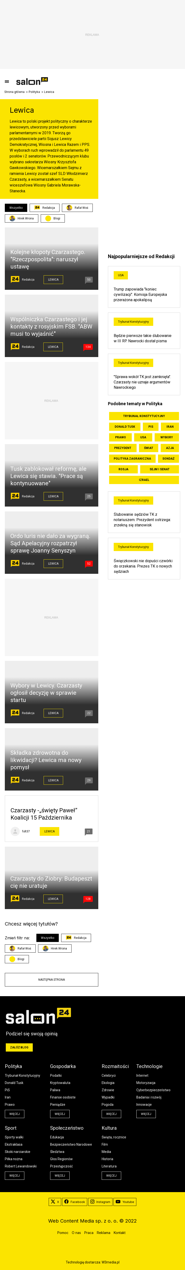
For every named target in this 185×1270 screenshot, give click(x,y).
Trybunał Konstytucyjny (133, 321)
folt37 (26, 831)
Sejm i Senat (160, 469)
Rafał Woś (77, 208)
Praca (88, 1233)
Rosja (123, 469)
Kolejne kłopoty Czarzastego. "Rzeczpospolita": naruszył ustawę (47, 259)
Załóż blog (19, 1047)
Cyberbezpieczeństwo (153, 1090)
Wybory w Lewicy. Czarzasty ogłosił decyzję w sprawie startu (46, 692)
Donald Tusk (125, 426)
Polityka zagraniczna (132, 458)
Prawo (120, 437)
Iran (170, 426)
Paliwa (55, 1090)
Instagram (100, 1202)
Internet (142, 1075)
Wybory (166, 437)
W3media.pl (110, 1262)
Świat (148, 448)
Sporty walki (14, 1137)
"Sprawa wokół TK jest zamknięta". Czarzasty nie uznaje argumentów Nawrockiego (142, 382)
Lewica (53, 279)
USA (121, 275)
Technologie (149, 1066)
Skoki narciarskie (17, 1152)
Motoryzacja (145, 1083)
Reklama (103, 1233)
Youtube (125, 1202)
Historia (107, 1159)
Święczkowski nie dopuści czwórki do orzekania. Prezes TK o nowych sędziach (143, 566)
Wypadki (108, 1097)
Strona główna (14, 92)
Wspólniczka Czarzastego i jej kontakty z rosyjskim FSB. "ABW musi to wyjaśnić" (51, 326)
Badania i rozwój (148, 1097)
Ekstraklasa (13, 1144)
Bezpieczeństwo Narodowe (71, 1144)
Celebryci (109, 1075)
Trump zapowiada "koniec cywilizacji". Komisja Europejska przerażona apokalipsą (140, 294)
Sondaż (168, 458)
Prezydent (122, 448)
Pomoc (62, 1233)
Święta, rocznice (114, 1137)
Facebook (74, 1202)
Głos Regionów (61, 1159)
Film (105, 1144)
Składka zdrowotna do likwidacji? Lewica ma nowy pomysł (45, 760)
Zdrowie (108, 1090)
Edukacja (57, 1137)
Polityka (34, 92)
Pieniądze (57, 1104)
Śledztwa (57, 1152)
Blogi (56, 218)
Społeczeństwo (67, 1128)
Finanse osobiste (63, 1097)
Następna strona (51, 979)
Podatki (56, 1075)
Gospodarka (63, 1066)
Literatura (109, 1166)
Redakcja (44, 208)
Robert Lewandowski (21, 1166)
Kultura (109, 1128)
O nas (76, 1233)
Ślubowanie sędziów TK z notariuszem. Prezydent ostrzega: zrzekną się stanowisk (142, 519)
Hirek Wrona (21, 218)
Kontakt (120, 1233)
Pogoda (107, 1104)
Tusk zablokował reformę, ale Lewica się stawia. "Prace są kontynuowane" (48, 476)
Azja (170, 448)
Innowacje (144, 1104)
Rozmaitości (115, 1066)
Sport (11, 1128)
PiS (150, 426)
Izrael (144, 480)
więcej (14, 1114)
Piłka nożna (13, 1159)
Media (106, 1152)
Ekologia (108, 1083)
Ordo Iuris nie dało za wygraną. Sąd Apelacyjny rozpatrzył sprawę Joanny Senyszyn (50, 543)
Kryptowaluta (60, 1083)
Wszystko (16, 207)
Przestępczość (61, 1166)
